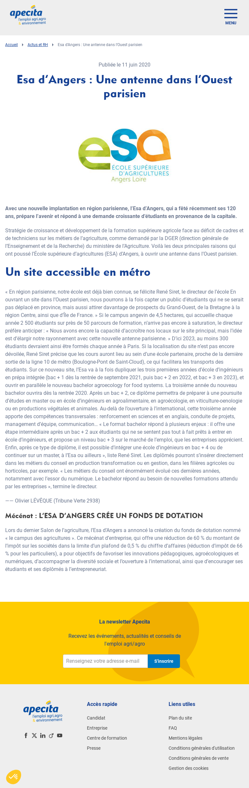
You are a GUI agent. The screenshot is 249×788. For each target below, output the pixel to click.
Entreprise (97, 728)
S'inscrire (163, 661)
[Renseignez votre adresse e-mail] (105, 661)
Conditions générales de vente (199, 758)
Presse (94, 748)
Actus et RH (38, 44)
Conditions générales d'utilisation (202, 748)
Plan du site (180, 718)
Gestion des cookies (188, 768)
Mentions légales (185, 738)
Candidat (96, 718)
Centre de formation (107, 738)
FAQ (173, 728)
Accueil (11, 44)
